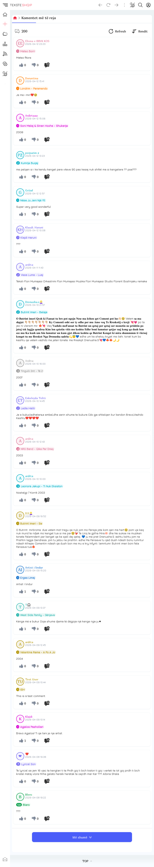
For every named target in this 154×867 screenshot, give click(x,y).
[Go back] (100, 5)
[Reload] (108, 5)
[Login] (148, 5)
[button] (5, 5)
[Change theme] (132, 5)
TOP (87, 861)
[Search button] (140, 5)
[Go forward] (116, 5)
